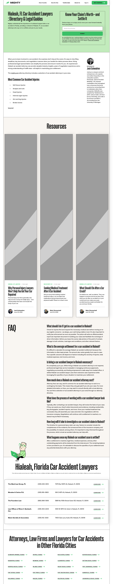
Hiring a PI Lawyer (14, 284)
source (10, 108)
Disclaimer (64, 41)
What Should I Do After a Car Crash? (92, 289)
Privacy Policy (73, 41)
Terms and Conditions (93, 40)
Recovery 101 (48, 284)
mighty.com (15, 73)
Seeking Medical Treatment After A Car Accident (56, 289)
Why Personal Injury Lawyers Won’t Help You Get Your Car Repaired (20, 291)
